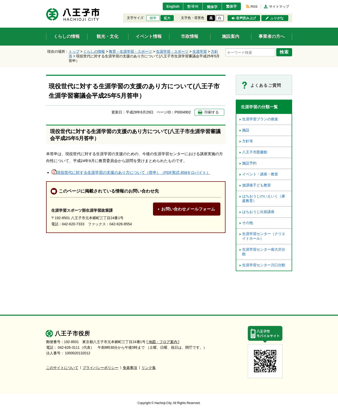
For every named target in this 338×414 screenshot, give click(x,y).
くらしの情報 (94, 51)
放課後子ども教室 (256, 185)
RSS (254, 6)
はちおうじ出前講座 (258, 212)
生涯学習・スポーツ (172, 51)
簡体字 (210, 7)
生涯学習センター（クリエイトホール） (263, 236)
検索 (285, 52)
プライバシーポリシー (100, 368)
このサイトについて (62, 368)
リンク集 (148, 368)
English (169, 6)
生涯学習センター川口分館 (263, 265)
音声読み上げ (246, 18)
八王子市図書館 (254, 152)
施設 (245, 130)
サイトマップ (279, 6)
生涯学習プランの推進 (260, 119)
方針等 (247, 141)
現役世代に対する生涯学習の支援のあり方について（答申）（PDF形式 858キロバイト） (131, 172)
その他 (247, 223)
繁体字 (231, 6)
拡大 (167, 18)
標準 (153, 18)
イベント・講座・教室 (260, 174)
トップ (74, 51)
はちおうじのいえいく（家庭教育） (263, 198)
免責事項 (130, 368)
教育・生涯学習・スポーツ (130, 51)
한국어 (190, 6)
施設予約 (249, 163)
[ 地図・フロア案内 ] (163, 342)
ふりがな (277, 18)
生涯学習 (199, 51)
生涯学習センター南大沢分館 (263, 252)
